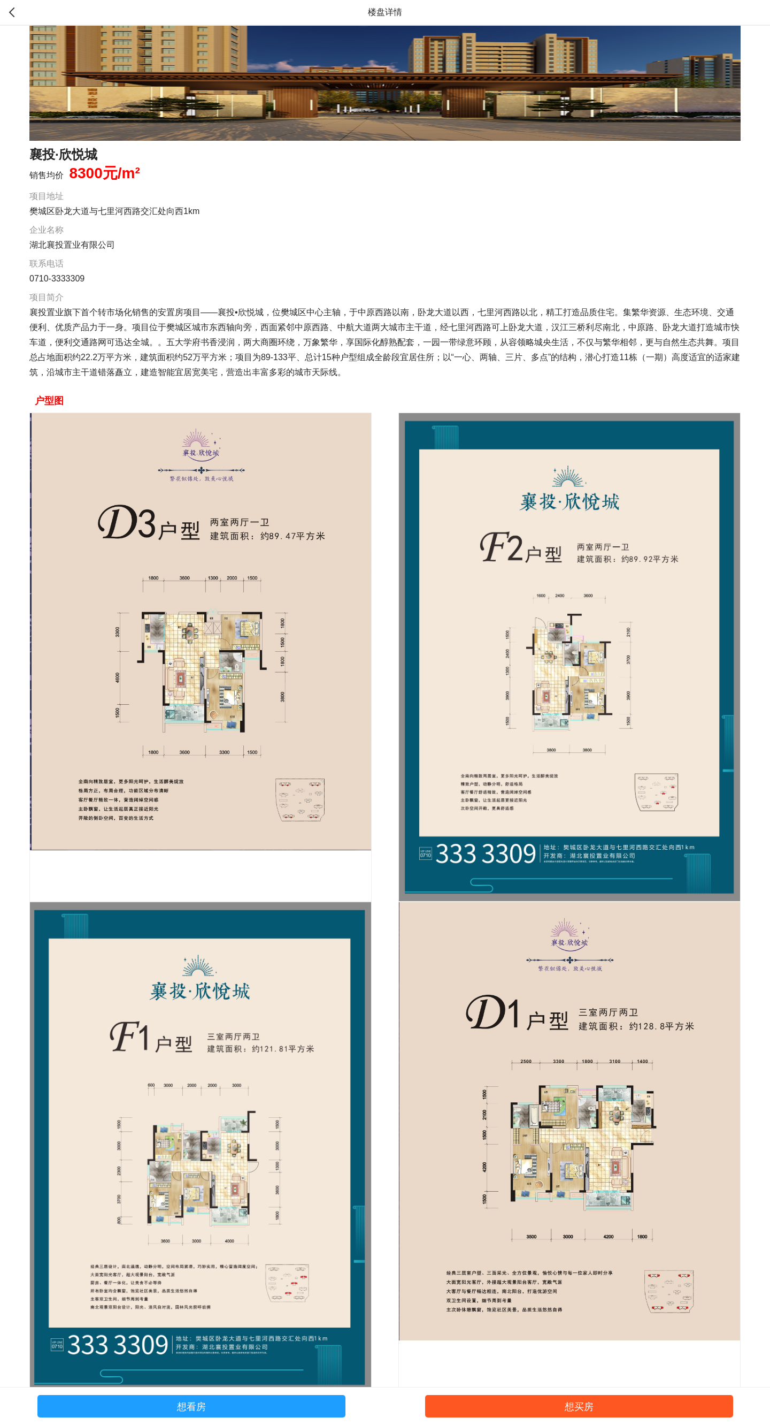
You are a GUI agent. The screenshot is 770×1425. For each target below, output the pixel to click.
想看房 (191, 1406)
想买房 (579, 1406)
